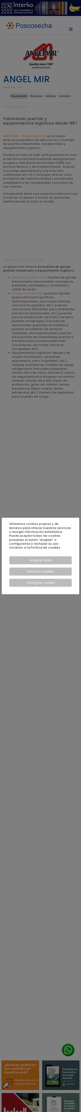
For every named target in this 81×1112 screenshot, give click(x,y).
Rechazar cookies (40, 571)
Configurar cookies (40, 582)
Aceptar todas (40, 560)
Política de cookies (45, 547)
